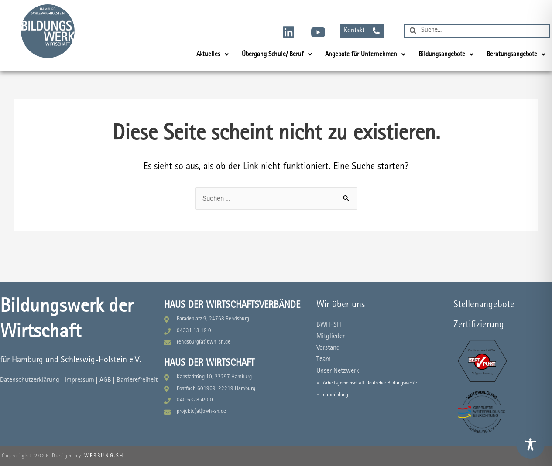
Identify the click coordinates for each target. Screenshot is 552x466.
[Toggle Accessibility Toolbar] (530, 444)
